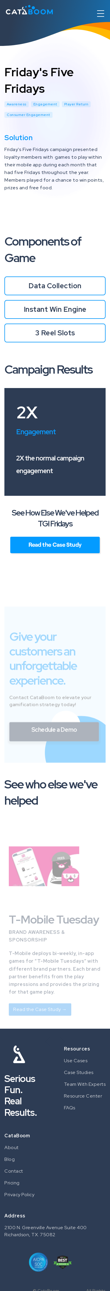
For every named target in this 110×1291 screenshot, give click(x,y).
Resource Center (83, 1096)
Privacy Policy (19, 1194)
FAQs (69, 1108)
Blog (9, 1159)
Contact (13, 1171)
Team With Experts (85, 1084)
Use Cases (76, 1061)
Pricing (12, 1183)
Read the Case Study (55, 544)
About (11, 1147)
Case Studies (79, 1072)
